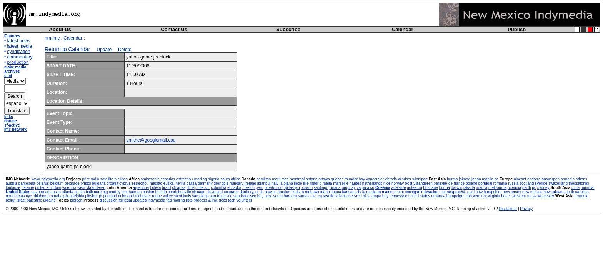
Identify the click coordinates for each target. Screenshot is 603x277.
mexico (248, 187)
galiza (192, 183)
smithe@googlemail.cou (150, 140)
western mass (524, 196)
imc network (15, 129)
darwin (456, 187)
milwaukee (430, 192)
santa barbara (285, 196)
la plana (286, 183)
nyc (29, 196)
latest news (18, 40)
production (18, 62)
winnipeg (419, 179)
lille (305, 183)
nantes (355, 183)
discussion (109, 200)
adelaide (398, 187)
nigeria (213, 179)
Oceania (382, 187)
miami (398, 192)
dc (262, 192)
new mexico (532, 192)
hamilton (264, 179)
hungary (236, 183)
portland (110, 196)
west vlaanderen (91, 187)
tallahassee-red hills (352, 196)
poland (471, 183)
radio (95, 179)
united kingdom (48, 187)
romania (500, 183)
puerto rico (273, 187)
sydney (543, 187)
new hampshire (489, 192)
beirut (10, 200)
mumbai (588, 187)
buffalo (161, 192)
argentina (141, 187)
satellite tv (108, 179)
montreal (297, 179)
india (575, 187)
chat (8, 75)
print (85, 179)
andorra (533, 179)
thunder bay (355, 179)
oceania (514, 187)
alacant (520, 179)
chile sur (202, 187)
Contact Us (174, 29)
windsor (404, 179)
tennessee (398, 196)
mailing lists (183, 200)
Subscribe (288, 29)
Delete (125, 49)
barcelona (26, 183)
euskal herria (174, 183)
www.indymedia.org (48, 179)
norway (397, 183)
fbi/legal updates (132, 200)
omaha (57, 196)
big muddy (111, 192)
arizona (38, 192)
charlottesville (179, 192)
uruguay (349, 187)
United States (18, 192)
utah (468, 196)
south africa (230, 179)
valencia (69, 187)
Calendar (402, 29)
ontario (312, 179)
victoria (391, 179)
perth (526, 187)
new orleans (553, 192)
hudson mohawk (305, 192)
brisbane (430, 187)
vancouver (375, 179)
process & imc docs (210, 200)
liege (298, 183)
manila (487, 179)
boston (148, 192)
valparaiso (366, 187)
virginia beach (500, 196)
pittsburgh (93, 196)
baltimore (94, 192)
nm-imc (52, 38)
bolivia (155, 187)
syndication (18, 51)
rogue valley (162, 196)
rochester (143, 196)
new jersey (512, 192)
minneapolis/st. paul (458, 192)
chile (191, 187)
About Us (60, 29)
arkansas (53, 192)
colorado (231, 192)
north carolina (577, 192)
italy (275, 183)
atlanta (67, 192)
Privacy (526, 209)
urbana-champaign (447, 196)
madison (373, 192)
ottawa (324, 179)
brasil (166, 187)
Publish (517, 29)
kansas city (351, 192)
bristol (86, 183)
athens (581, 179)
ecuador (234, 187)
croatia (112, 183)
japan (476, 179)
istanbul (263, 183)
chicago (198, 192)
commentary (20, 57)
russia (513, 183)
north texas (15, 196)
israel (21, 200)
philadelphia (73, 196)
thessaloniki (579, 183)
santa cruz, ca (310, 196)
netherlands (372, 183)
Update (105, 49)
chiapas (178, 187)
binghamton (132, 192)
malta (327, 183)
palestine (34, 200)
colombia (218, 187)
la (363, 192)
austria (11, 183)
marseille (340, 183)
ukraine (28, 187)
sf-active (12, 125)
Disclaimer (508, 209)
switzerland (558, 183)
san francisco (221, 196)
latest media (19, 46)
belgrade (72, 183)
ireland (250, 183)
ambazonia (150, 179)
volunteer (244, 200)
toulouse (13, 187)
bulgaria (99, 183)
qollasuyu (291, 187)
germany (205, 183)
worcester (546, 196)
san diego (200, 196)
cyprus (124, 183)
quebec (337, 179)
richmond (126, 196)
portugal (485, 183)
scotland (527, 183)
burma (452, 179)
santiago (321, 187)
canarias (167, 179)
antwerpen (550, 179)
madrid (316, 183)
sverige (541, 183)
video (123, 179)
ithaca (336, 192)
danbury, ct (249, 192)
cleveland (215, 192)
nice (386, 183)
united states (419, 196)
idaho (325, 192)
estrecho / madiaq (191, 179)
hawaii (270, 192)
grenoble (220, 183)
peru (259, 187)
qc (497, 179)
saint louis (182, 196)
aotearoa (414, 187)
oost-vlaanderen (419, 183)
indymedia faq (160, 200)
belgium (56, 183)
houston (283, 192)
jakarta (464, 179)
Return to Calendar (68, 49)
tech (231, 200)
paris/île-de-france (449, 183)
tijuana (334, 187)
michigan (412, 192)
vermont (480, 196)
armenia (568, 179)
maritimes (280, 179)
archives (12, 71)
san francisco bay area (252, 196)
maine (387, 192)
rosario (307, 187)
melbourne (497, 187)
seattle (328, 196)
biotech (76, 200)
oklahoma (41, 196)
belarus (43, 183)
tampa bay (379, 196)
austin (79, 192)
